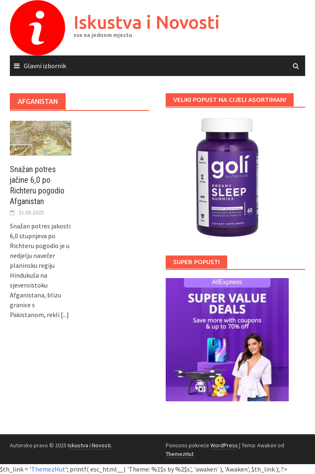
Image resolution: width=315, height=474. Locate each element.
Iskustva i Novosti (146, 22)
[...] (65, 315)
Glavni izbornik (45, 66)
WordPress (224, 445)
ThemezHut (180, 454)
